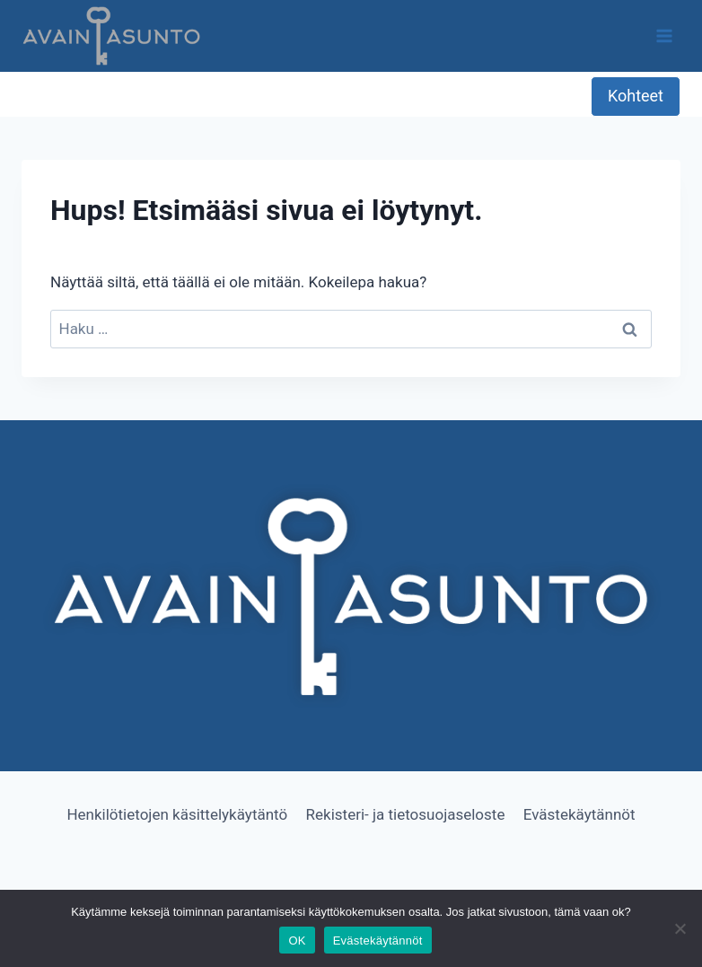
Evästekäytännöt (579, 814)
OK (296, 940)
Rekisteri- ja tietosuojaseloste (405, 814)
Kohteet (635, 95)
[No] (680, 928)
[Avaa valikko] (663, 35)
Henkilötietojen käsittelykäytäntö (176, 814)
